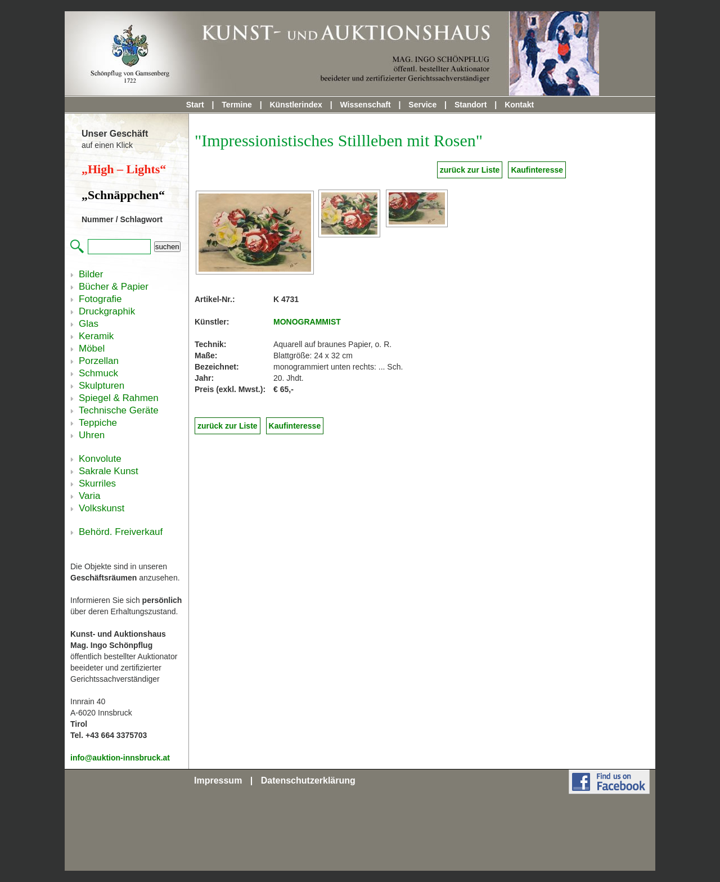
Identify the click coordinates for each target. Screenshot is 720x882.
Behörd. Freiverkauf (121, 531)
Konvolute (100, 458)
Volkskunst (101, 508)
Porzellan (99, 361)
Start (195, 104)
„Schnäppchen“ (123, 195)
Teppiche (98, 422)
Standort (470, 104)
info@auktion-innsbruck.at (120, 757)
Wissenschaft (365, 104)
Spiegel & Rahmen (119, 398)
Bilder (91, 274)
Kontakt (519, 104)
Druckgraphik (107, 311)
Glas (88, 323)
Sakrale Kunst (108, 471)
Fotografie (100, 299)
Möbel (92, 348)
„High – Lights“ (124, 169)
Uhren (92, 435)
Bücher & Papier (113, 286)
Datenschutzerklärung (308, 780)
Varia (89, 495)
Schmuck (98, 373)
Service (422, 104)
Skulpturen (101, 385)
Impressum (218, 780)
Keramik (96, 336)
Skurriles (97, 483)
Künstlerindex (295, 104)
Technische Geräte (119, 410)
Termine (236, 104)
